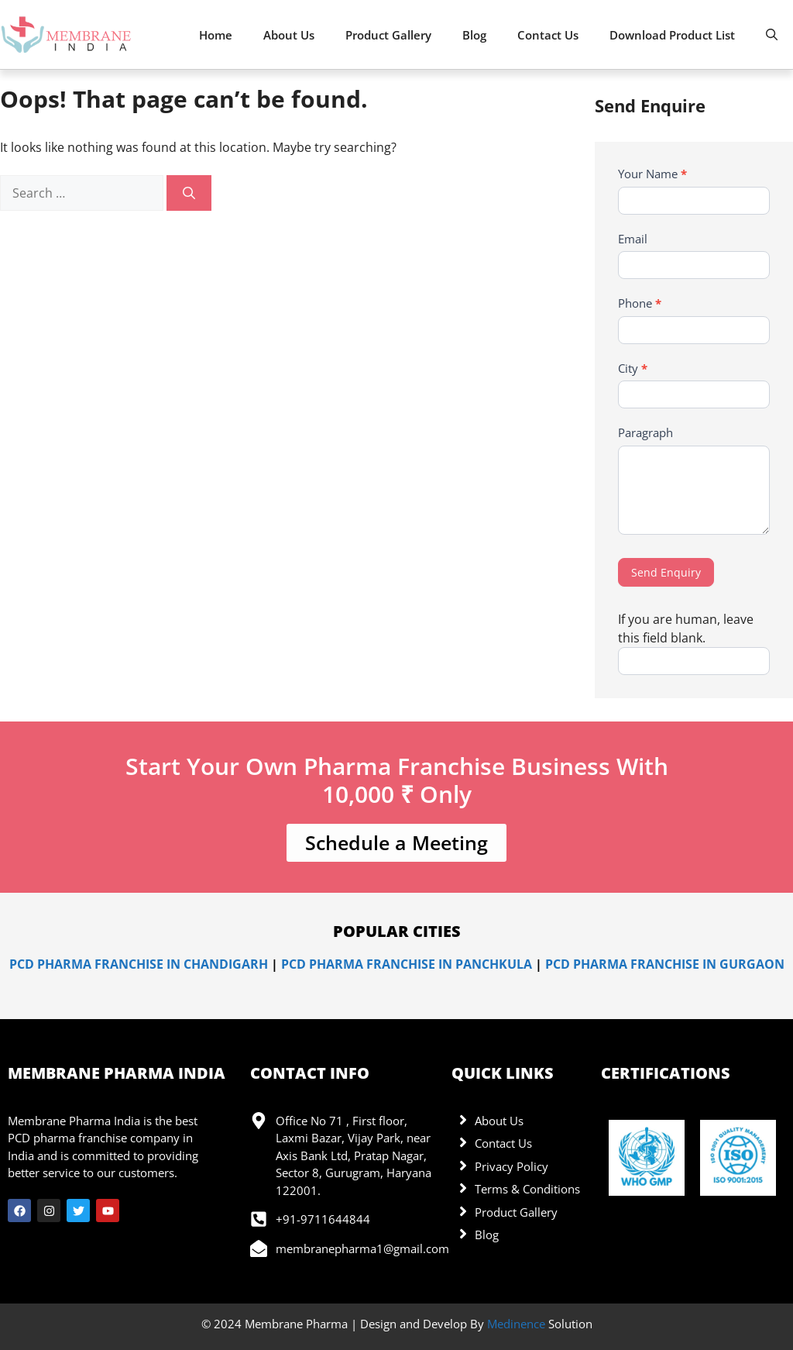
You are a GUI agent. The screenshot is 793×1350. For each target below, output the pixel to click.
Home (215, 35)
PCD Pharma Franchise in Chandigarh (138, 964)
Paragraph (645, 432)
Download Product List (672, 35)
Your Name (652, 173)
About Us (288, 35)
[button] (771, 35)
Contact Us (547, 35)
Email (632, 238)
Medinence (516, 1323)
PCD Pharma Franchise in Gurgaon (664, 964)
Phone (639, 303)
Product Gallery (388, 35)
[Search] (188, 193)
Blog (474, 35)
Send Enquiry (666, 572)
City (632, 368)
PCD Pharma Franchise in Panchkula (406, 964)
